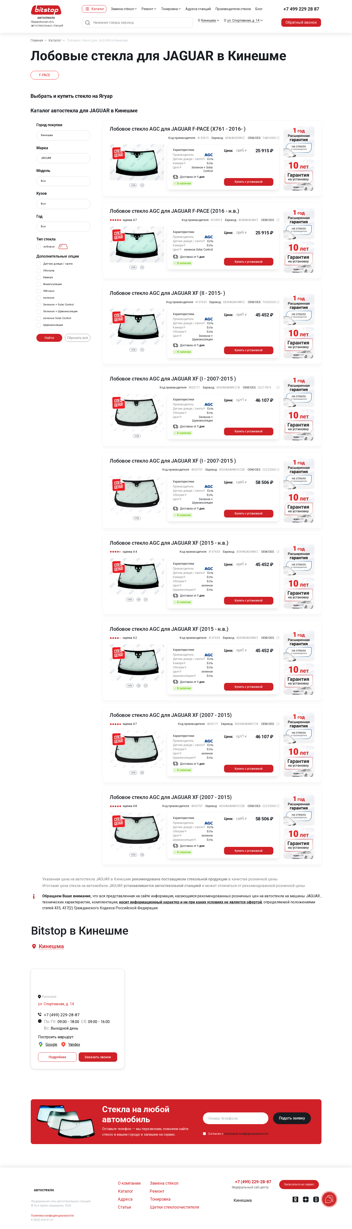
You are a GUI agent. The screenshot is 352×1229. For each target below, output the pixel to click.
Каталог (98, 9)
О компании (129, 1183)
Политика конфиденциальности (52, 1215)
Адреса (125, 1199)
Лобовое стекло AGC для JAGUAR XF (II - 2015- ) (167, 293)
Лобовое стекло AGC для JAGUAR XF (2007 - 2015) (171, 715)
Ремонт (147, 9)
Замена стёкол (122, 9)
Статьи (124, 1207)
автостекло (44, 1190)
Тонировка (169, 9)
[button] (51, 946)
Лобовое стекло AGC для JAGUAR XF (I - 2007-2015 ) (173, 379)
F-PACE (44, 75)
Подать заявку (292, 1118)
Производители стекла (233, 9)
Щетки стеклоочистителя (174, 1207)
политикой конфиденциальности (246, 1133)
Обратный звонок (301, 22)
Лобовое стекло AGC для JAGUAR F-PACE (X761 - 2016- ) (178, 129)
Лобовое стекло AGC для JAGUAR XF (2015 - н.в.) (169, 543)
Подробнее (57, 1057)
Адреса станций (198, 9)
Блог (259, 9)
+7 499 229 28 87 (301, 9)
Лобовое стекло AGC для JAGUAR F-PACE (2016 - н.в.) (174, 211)
